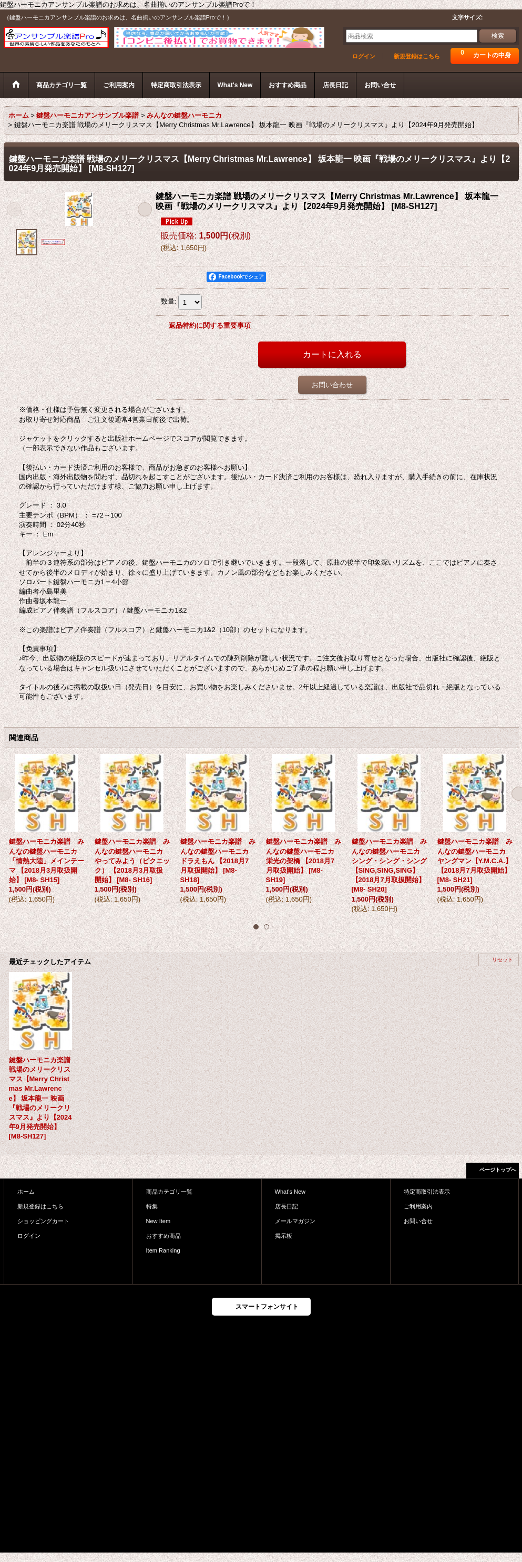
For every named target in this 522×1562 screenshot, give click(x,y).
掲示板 (283, 1236)
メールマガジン (295, 1221)
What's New (290, 1191)
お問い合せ (418, 1221)
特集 (152, 1206)
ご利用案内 (418, 1206)
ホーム (26, 1191)
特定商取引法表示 (427, 1191)
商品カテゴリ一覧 (169, 1191)
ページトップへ (497, 1170)
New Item (158, 1221)
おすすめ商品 (163, 1236)
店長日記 (286, 1206)
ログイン (363, 56)
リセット (502, 960)
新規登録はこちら (417, 56)
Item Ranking (163, 1250)
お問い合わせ (332, 385)
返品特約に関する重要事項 (210, 325)
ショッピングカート (43, 1221)
